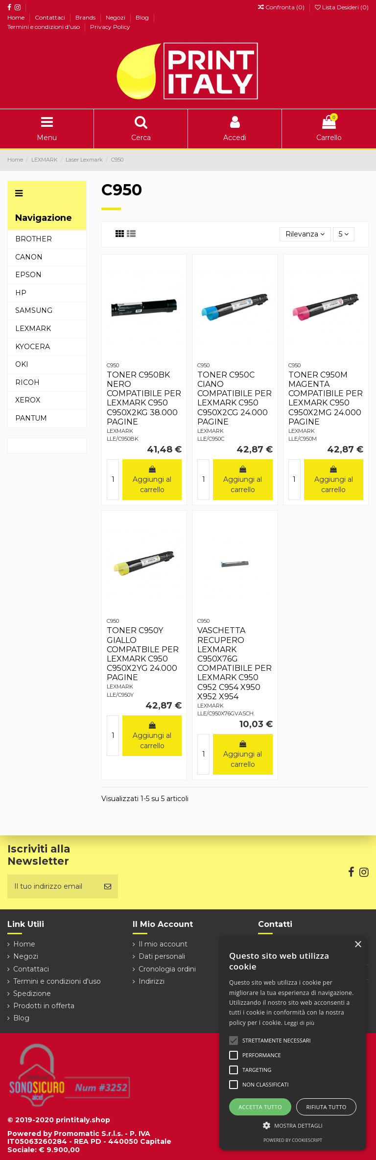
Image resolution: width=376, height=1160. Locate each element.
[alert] (292, 1043)
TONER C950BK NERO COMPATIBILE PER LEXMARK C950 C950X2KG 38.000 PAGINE (144, 398)
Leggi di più (299, 1022)
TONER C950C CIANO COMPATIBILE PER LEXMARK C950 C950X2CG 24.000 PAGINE (234, 398)
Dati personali (162, 956)
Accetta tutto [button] (260, 1107)
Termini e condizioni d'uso (44, 26)
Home (16, 17)
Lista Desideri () (342, 7)
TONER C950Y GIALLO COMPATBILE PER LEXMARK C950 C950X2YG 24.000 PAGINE (143, 654)
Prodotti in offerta (43, 1005)
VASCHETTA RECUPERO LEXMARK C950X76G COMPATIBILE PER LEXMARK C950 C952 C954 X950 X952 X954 (234, 663)
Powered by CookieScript (292, 1140)
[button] (292, 1125)
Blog (143, 17)
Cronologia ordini (167, 969)
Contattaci (51, 17)
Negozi (116, 17)
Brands (86, 17)
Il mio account (163, 944)
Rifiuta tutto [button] (326, 1107)
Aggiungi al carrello (152, 480)
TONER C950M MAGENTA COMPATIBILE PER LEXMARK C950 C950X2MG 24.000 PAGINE (325, 398)
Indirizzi (151, 981)
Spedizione (32, 993)
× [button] (357, 944)
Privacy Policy (110, 26)
